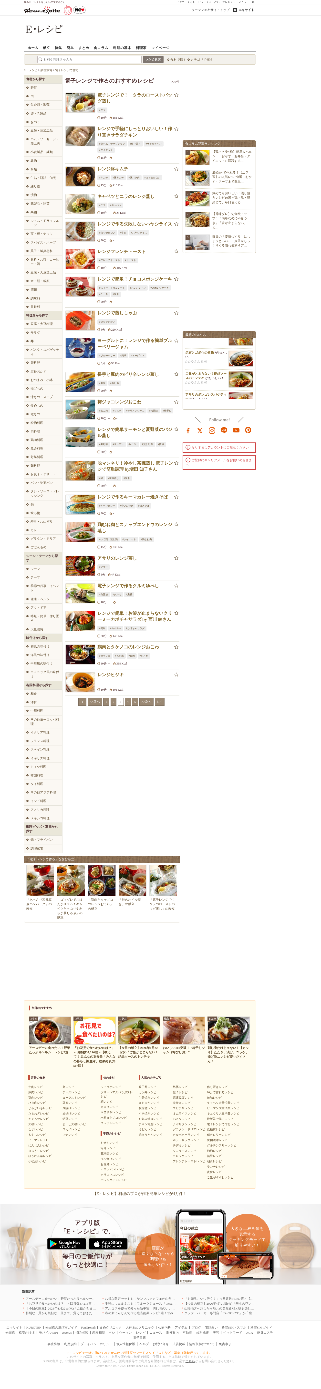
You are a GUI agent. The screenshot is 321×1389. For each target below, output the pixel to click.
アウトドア (38, 607)
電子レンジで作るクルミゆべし (128, 585)
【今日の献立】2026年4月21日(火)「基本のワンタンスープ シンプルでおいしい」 (242, 1303)
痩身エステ (265, 1332)
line (224, 430)
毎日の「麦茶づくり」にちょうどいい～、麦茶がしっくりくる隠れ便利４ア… (231, 241)
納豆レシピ (69, 1119)
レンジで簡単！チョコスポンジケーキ (134, 279)
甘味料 (35, 307)
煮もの (35, 414)
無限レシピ (214, 1156)
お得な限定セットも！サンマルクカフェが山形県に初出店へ (148, 1299)
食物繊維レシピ (217, 1140)
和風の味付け (40, 646)
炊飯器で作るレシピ (220, 1119)
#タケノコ (104, 656)
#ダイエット (106, 150)
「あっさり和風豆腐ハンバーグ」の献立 (39, 904)
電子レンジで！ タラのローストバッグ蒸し (134, 98)
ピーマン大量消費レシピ (223, 1108)
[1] (82, 702)
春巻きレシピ (181, 1103)
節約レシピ (214, 1151)
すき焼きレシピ (149, 1113)
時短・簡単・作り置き (45, 618)
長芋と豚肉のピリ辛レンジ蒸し (128, 374)
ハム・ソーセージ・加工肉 (45, 141)
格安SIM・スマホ (234, 1327)
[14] (159, 702)
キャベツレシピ (38, 1119)
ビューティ (205, 2)
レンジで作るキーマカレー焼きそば (132, 497)
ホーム (33, 47)
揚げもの (37, 388)
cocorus (67, 1332)
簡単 (70, 47)
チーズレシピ (71, 1092)
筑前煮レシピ (147, 1108)
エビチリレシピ (183, 1108)
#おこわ (103, 410)
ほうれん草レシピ (40, 1156)
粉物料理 (37, 423)
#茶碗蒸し (113, 478)
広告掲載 (179, 1344)
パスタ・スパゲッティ (45, 352)
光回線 (10, 1332)
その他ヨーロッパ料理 (45, 722)
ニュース (155, 1332)
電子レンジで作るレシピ (223, 1124)
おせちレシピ (109, 1142)
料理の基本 (122, 47)
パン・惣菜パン (42, 483)
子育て (181, 2)
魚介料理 (37, 448)
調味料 (35, 298)
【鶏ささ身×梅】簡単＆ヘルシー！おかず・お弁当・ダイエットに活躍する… (232, 156)
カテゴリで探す (202, 59)
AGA (249, 1332)
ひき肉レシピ (37, 1103)
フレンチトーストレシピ (189, 1161)
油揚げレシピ (71, 1113)
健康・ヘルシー (42, 599)
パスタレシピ (181, 1119)
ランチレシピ (216, 1166)
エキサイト (246, 10)
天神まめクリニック (140, 1327)
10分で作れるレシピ (220, 1092)
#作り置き (135, 143)
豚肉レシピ (35, 1092)
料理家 (141, 47)
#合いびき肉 (127, 505)
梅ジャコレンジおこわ (119, 402)
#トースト (130, 260)
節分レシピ (108, 1148)
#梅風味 (153, 410)
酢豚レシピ (180, 1087)
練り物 (35, 186)
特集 (58, 47)
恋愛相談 (98, 1332)
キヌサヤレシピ (111, 1112)
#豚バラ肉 (134, 177)
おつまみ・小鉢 (42, 380)
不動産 (187, 1332)
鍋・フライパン (42, 839)
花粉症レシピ (109, 1153)
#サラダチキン (154, 143)
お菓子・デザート (43, 474)
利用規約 (70, 1344)
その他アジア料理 (43, 792)
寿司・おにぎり (42, 521)
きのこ (35, 122)
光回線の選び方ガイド (61, 1327)
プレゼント (229, 2)
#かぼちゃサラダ (135, 628)
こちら (190, 1361)
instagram (212, 430)
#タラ (102, 110)
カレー (35, 530)
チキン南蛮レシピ (150, 1124)
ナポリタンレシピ (184, 1124)
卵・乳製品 (38, 113)
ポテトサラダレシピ (186, 1140)
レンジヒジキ (110, 674)
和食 (34, 693)
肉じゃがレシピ (149, 1103)
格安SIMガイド (261, 1327)
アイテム (181, 1327)
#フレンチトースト (109, 260)
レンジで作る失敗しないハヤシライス (134, 224)
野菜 (34, 87)
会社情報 (53, 1344)
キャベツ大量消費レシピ (223, 1103)
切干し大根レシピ (74, 1124)
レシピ (140, 1332)
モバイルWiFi (48, 1332)
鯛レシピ (106, 1101)
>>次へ (147, 702)
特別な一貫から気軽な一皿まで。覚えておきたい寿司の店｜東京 (72, 1313)
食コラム (101, 47)
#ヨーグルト (138, 355)
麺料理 (35, 466)
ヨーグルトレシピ (74, 1097)
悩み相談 (82, 1332)
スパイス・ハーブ (43, 242)
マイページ (160, 47)
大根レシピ (35, 1124)
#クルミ (117, 594)
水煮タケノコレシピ (114, 1117)
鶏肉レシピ (35, 1097)
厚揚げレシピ (71, 1108)
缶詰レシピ (214, 1097)
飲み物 (35, 513)
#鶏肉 (132, 656)
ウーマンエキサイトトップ (210, 10)
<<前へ (95, 702)
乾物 (34, 161)
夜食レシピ (214, 1172)
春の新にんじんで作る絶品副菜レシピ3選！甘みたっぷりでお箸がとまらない (160, 1313)
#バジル (133, 444)
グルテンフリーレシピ (221, 1145)
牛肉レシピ (35, 1087)
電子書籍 (139, 1338)
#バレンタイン (138, 287)
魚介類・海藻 (40, 105)
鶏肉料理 (37, 440)
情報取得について (202, 1344)
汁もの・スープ (42, 397)
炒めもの (37, 405)
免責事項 (225, 1344)
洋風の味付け (40, 655)
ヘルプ (144, 1344)
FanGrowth (88, 1327)
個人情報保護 (125, 1344)
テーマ (35, 577)
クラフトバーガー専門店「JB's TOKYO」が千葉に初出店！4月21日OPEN (235, 1313)
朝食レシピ (214, 1161)
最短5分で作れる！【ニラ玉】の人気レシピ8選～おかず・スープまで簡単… (232, 177)
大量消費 (37, 629)
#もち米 (117, 410)
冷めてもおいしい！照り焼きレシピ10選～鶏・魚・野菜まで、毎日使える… (231, 197)
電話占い (211, 1327)
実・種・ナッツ (42, 233)
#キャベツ (115, 205)
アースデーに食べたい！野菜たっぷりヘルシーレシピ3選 (66, 1299)
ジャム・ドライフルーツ (45, 223)
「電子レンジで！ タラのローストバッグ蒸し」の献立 (163, 904)
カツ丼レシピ (147, 1092)
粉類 (34, 169)
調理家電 (37, 848)
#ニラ (102, 205)
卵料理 (35, 362)
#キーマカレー (107, 505)
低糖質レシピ (216, 1129)
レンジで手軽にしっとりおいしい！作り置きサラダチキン (134, 131)
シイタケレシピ (111, 1087)
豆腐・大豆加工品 (43, 272)
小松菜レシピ (37, 1161)
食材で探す (178, 59)
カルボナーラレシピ (186, 1134)
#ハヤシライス (139, 232)
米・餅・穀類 (40, 281)
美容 (216, 1332)
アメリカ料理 (40, 810)
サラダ (35, 332)
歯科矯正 (202, 1332)
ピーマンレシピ (38, 1140)
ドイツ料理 (38, 767)
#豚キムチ (118, 177)
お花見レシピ (109, 1164)
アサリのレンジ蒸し (117, 558)
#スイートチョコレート (112, 287)
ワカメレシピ (71, 1129)
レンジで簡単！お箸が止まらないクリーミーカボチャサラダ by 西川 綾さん (134, 616)
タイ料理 (37, 784)
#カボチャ (115, 628)
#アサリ (103, 567)
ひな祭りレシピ (111, 1159)
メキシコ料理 (40, 818)
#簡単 (116, 294)
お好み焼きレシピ (150, 1119)
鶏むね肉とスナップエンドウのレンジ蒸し (134, 527)
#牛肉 (123, 232)
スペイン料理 (40, 749)
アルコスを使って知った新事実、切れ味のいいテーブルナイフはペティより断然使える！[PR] (171, 1308)
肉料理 (35, 431)
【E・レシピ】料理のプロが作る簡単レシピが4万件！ (140, 1194)
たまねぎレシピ (38, 1113)
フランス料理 (40, 741)
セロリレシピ (109, 1107)
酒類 (34, 290)
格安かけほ (27, 1332)
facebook (188, 430)
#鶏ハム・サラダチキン (112, 143)
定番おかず (38, 371)
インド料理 (38, 801)
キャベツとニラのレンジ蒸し (126, 196)
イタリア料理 (40, 732)
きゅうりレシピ (38, 1151)
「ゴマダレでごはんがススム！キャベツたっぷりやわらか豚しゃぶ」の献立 (70, 908)
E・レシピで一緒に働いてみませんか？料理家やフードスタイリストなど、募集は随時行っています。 (139, 1353)
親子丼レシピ (147, 1087)
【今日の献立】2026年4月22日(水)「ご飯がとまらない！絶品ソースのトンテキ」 (83, 1308)
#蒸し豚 (114, 383)
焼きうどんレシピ (150, 1134)
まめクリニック (111, 1327)
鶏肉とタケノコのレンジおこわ (128, 647)
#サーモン (118, 444)
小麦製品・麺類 (42, 152)
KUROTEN (33, 1327)
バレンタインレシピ (114, 1180)
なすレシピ (35, 1129)
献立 (46, 47)
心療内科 (164, 1327)
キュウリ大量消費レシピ (223, 1113)
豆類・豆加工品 (42, 130)
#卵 (101, 478)
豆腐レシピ (69, 1103)
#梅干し (167, 410)
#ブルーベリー (107, 355)
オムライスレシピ (184, 1113)
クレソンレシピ (111, 1123)
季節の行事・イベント (45, 588)
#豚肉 (102, 383)
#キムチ (103, 177)
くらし (191, 2)
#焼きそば (143, 505)
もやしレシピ (37, 1134)
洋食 (34, 702)
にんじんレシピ (38, 1145)
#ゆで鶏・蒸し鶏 (108, 539)
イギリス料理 (40, 758)
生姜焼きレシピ (149, 1097)
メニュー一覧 (246, 2)
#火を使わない (152, 177)
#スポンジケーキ (160, 287)
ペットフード (232, 1332)
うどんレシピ (147, 1129)
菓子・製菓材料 (42, 251)
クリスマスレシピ (112, 1174)
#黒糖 (129, 594)
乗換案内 (172, 1332)
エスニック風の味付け (45, 674)
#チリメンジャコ (135, 410)
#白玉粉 (103, 594)
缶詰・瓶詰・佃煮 (43, 178)
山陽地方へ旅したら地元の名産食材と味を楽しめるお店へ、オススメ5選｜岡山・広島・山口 (250, 1308)
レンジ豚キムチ (112, 168)
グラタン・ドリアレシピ (189, 1129)
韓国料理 (37, 775)
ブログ (196, 1327)
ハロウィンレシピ (112, 1169)
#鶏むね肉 (146, 539)
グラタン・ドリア (43, 538)
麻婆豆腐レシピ (183, 1097)
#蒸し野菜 (147, 444)
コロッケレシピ (183, 1156)
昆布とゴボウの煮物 (199, 355)
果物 (34, 212)
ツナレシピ (69, 1134)
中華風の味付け (42, 663)
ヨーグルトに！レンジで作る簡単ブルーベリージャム (134, 343)
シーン (35, 569)
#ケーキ (103, 294)
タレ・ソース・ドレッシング (45, 493)
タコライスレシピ (184, 1151)
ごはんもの (38, 547)
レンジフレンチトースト (121, 251)
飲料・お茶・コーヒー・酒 (45, 262)
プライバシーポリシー (96, 1344)
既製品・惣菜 (40, 203)
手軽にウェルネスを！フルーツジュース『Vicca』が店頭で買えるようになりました (164, 1303)
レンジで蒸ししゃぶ (117, 313)
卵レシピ (68, 1087)
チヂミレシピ (181, 1145)
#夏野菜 (103, 444)
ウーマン (125, 1332)
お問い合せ (161, 1344)
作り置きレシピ (217, 1087)
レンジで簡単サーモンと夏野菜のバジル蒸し (134, 432)
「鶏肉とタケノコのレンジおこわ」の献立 (100, 904)
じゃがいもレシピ (40, 1108)
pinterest (248, 430)
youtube (236, 430)
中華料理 (37, 711)
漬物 (34, 195)
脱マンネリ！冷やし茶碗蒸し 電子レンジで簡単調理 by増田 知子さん (135, 466)
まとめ (83, 47)
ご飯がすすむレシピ (220, 1177)
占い (217, 2)
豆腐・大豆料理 (42, 324)
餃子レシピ (180, 1092)
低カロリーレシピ (218, 1134)
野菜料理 (37, 457)
